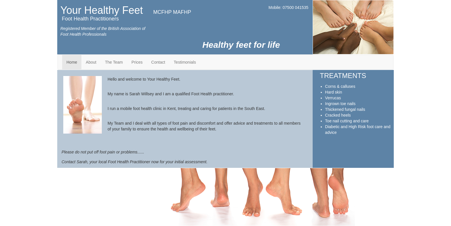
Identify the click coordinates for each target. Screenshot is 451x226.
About (91, 62)
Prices (137, 62)
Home (71, 62)
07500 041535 (296, 7)
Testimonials (185, 62)
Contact (158, 62)
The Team (114, 62)
